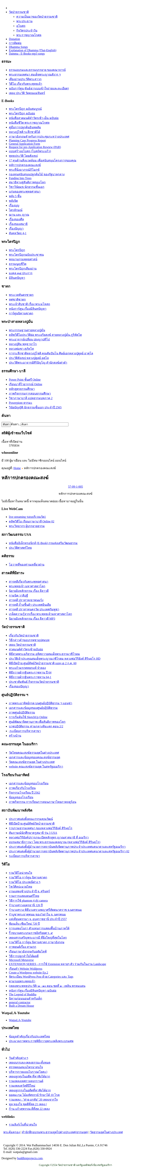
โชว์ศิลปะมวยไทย (20, 886)
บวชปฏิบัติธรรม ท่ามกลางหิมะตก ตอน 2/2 (36, 726)
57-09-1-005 (75, 486)
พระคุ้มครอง (11, 1132)
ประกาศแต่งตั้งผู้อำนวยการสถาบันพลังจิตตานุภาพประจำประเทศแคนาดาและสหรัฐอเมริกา (67, 846)
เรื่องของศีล (16, 219)
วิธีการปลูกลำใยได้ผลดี (24, 956)
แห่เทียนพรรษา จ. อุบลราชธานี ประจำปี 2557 (38, 919)
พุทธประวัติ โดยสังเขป (23, 155)
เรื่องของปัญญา (19, 686)
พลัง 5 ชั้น (15, 196)
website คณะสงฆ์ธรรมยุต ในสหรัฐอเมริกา (36, 766)
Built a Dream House (21, 1005)
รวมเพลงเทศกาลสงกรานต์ (26, 1081)
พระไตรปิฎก (17, 250)
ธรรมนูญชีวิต (17, 263)
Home (17, 468)
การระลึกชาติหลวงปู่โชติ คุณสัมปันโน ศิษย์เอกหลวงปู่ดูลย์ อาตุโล (51, 353)
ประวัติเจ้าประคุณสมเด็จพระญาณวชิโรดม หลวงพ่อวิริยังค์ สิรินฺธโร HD (54, 658)
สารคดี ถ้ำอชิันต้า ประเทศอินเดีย (30, 604)
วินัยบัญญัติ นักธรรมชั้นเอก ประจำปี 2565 (35, 407)
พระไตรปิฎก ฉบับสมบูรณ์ (25, 108)
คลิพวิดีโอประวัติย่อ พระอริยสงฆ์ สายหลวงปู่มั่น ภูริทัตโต (45, 334)
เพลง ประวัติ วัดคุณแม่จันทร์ (27, 93)
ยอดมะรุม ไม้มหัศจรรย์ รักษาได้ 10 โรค (34, 1095)
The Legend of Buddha (22, 994)
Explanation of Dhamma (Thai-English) (32, 50)
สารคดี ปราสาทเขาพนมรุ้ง (26, 600)
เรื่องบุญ (14, 205)
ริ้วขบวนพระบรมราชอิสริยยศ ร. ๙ (31, 933)
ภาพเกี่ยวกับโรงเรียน (22, 788)
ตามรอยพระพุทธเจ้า (22, 981)
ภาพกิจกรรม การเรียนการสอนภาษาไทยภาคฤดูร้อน (42, 801)
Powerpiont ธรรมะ (20, 402)
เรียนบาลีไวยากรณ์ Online (25, 384)
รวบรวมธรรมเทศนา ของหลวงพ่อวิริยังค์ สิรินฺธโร (40, 828)
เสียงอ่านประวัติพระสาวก (25, 79)
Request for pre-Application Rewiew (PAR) (35, 147)
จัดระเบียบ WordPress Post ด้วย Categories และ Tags (41, 976)
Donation (14, 39)
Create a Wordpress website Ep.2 (28, 972)
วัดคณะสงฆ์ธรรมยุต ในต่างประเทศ (32, 761)
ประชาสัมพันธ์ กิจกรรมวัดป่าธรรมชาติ (34, 681)
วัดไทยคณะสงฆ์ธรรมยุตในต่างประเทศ (34, 752)
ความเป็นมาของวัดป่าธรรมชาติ (37, 16)
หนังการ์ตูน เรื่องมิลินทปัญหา (27, 308)
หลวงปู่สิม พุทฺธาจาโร (23, 344)
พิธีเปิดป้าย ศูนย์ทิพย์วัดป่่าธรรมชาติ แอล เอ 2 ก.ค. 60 (42, 663)
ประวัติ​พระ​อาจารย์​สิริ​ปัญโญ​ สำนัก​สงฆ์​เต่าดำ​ (38, 362)
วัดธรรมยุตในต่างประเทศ (106, 1132)
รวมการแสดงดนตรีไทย (24, 895)
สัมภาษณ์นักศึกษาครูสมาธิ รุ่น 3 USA (33, 832)
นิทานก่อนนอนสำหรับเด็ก (25, 998)
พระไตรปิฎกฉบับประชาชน (26, 254)
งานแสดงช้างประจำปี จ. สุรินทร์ (29, 891)
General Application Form (24, 143)
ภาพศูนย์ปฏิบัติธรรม (22, 712)
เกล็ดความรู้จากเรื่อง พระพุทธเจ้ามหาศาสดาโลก (40, 614)
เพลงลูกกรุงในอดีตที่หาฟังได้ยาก (30, 1090)
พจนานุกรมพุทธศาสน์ (23, 259)
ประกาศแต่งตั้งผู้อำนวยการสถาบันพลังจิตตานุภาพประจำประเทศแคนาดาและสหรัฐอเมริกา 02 (69, 851)
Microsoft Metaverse (21, 960)
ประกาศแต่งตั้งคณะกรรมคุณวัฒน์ (31, 818)
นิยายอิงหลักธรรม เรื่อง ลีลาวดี (29, 590)
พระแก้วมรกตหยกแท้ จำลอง (27, 667)
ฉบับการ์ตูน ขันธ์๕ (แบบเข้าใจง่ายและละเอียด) (39, 88)
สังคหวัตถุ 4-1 (17, 233)
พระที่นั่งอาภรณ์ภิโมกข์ (24, 169)
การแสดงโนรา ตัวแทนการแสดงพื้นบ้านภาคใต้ (39, 928)
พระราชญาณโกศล (28, 35)
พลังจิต (13, 200)
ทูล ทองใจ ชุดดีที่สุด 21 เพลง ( (28, 1104)
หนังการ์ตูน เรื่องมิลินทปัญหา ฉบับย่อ (32, 990)
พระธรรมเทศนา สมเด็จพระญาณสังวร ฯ (35, 74)
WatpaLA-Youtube (20, 1020)
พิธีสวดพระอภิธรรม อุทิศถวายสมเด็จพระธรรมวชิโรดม (44, 654)
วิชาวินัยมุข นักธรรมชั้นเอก (26, 186)
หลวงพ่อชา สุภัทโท (21, 348)
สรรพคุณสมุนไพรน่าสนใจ (26, 1067)
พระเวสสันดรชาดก (21, 294)
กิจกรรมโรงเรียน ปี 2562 (24, 792)
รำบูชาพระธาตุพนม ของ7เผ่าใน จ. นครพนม (37, 914)
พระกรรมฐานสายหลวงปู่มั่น (27, 330)
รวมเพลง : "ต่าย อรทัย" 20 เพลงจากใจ (33, 1099)
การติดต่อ (15, 43)
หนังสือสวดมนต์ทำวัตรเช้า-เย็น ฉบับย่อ (34, 118)
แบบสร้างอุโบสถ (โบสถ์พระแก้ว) (30, 151)
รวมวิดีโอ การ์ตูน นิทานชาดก (28, 877)
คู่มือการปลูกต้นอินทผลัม (25, 127)
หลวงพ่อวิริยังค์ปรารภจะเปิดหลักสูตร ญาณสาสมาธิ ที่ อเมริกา (49, 837)
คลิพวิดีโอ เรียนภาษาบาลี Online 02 (31, 521)
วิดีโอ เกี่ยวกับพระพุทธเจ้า (25, 83)
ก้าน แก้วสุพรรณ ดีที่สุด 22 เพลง (29, 1108)
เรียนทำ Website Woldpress (25, 968)
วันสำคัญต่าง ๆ (18, 1057)
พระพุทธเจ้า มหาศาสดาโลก (27, 586)
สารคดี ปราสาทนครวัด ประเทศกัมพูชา (34, 609)
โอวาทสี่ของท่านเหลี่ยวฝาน (26, 564)
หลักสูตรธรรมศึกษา (22, 388)
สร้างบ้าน (15, 735)
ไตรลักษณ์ (15, 210)
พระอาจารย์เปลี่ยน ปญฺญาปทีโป (29, 339)
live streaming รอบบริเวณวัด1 (27, 516)
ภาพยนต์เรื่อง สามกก (22, 946)
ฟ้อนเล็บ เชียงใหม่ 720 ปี (24, 923)
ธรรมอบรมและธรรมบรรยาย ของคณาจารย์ (37, 69)
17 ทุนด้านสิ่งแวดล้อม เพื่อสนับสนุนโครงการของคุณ (42, 160)
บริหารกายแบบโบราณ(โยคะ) (28, 1071)
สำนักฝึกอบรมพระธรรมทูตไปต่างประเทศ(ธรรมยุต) (55, 1132)
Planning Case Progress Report (27, 140)
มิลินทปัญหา (17, 277)
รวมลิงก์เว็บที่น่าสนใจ (23, 1124)
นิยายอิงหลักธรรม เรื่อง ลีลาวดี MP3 (32, 618)
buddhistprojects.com (29, 1158)
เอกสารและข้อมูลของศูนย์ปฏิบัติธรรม (33, 707)
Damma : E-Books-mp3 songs (27, 53)
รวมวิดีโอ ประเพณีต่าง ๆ (24, 882)
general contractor (19, 1002)
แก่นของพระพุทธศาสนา (24, 191)
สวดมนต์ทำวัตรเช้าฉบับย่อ (26, 649)
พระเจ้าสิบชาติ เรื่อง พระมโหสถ (29, 304)
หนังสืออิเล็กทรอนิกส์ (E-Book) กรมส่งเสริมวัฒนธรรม (43, 543)
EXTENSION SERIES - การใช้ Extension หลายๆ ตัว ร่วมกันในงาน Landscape (57, 964)
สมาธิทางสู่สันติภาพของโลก (27, 182)
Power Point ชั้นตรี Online (25, 379)
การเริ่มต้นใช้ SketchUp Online (28, 717)
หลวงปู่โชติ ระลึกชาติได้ (24, 131)
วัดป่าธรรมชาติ (19, 12)
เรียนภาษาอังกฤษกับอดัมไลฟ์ (28, 951)
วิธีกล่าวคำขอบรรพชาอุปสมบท (29, 640)
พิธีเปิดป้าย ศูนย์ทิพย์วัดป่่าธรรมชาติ (32, 823)
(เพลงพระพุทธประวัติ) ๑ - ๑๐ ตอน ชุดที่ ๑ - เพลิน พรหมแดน (47, 985)
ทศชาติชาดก (17, 299)
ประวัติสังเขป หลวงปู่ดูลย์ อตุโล (29, 358)
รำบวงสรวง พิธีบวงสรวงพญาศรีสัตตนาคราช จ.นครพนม (45, 909)
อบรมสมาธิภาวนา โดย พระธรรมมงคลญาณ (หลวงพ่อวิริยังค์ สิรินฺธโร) (54, 842)
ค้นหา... (16, 424)
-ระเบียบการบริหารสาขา (25, 731)
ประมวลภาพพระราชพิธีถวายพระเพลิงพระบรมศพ (41, 1041)
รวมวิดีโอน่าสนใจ (20, 872)
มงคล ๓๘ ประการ (20, 273)
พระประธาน (24, 21)
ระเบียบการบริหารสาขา (24, 856)
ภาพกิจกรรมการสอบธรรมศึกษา (30, 393)
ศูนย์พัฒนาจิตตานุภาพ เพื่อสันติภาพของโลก (37, 721)
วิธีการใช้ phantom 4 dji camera (28, 900)
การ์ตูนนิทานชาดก (21, 313)
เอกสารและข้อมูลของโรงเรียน (28, 783)
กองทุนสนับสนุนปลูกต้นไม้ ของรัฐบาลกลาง (37, 174)
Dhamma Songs (18, 47)
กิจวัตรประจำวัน (26, 30)
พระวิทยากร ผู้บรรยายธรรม (27, 526)
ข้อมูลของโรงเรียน (21, 797)
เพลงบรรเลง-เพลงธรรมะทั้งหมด (29, 1062)
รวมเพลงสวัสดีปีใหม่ (22, 1085)
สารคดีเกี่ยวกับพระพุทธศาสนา (28, 581)
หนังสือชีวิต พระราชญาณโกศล (29, 122)
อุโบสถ (20, 25)
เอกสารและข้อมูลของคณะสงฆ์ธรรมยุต (34, 757)
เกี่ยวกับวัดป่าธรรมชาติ (24, 635)
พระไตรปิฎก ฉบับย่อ (22, 113)
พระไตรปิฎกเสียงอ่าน (23, 268)
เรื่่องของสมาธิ (18, 223)
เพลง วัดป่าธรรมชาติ (22, 644)
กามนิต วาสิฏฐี (18, 595)
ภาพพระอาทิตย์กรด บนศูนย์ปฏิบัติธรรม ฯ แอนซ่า (40, 703)
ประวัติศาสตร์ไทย (20, 547)
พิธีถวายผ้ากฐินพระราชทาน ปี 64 (30, 672)
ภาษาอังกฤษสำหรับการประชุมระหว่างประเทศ (39, 136)
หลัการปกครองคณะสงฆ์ (25, 165)
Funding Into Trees (20, 178)
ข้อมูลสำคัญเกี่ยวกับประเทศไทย (29, 1036)
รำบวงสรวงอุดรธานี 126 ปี (26, 905)
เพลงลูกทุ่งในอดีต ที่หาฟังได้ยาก (29, 1076)
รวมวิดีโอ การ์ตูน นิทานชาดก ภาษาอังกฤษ (36, 942)
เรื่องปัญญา (16, 228)
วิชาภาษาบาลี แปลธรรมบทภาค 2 (30, 398)
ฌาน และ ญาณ (19, 214)
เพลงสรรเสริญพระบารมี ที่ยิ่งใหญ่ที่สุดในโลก (38, 937)
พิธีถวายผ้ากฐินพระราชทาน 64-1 (30, 677)
